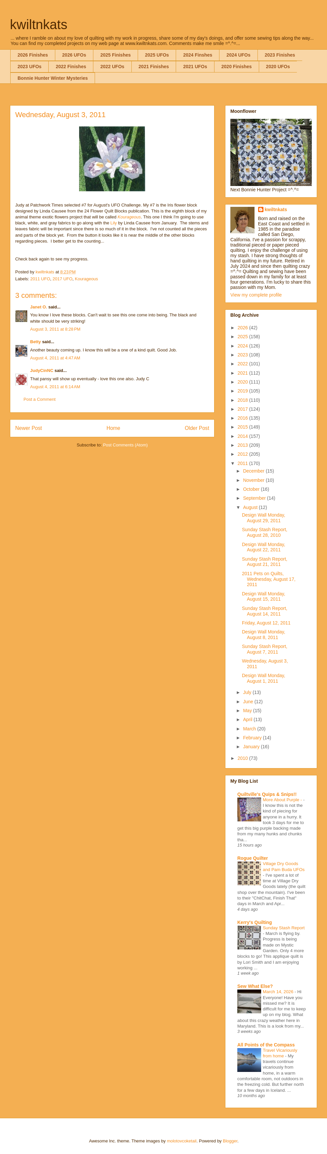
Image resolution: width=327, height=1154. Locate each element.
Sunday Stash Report (283, 927)
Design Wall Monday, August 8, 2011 (263, 634)
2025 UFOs (157, 55)
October (252, 489)
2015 (243, 427)
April (248, 719)
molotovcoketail (182, 1140)
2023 (243, 354)
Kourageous (129, 216)
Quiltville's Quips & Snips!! (267, 794)
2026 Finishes (33, 55)
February (253, 737)
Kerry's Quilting (254, 922)
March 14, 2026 (279, 991)
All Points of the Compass (266, 1044)
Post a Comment (39, 399)
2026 (243, 327)
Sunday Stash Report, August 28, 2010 (264, 532)
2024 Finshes (197, 55)
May (248, 710)
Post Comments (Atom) (125, 444)
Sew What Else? (255, 986)
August (250, 507)
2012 (243, 454)
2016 (243, 418)
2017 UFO (62, 278)
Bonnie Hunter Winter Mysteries (53, 78)
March (250, 728)
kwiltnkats (38, 24)
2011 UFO (40, 278)
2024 (243, 345)
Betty (35, 341)
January (252, 746)
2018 (243, 400)
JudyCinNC (41, 370)
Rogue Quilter (252, 858)
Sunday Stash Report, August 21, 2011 (264, 561)
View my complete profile (256, 295)
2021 (243, 373)
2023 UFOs (29, 66)
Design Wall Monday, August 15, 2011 (263, 596)
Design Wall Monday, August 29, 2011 (263, 517)
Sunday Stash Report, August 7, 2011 (264, 649)
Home (113, 428)
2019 (243, 390)
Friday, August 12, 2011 (266, 622)
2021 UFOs (195, 66)
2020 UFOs (278, 66)
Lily (114, 222)
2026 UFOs (74, 55)
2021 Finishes (154, 66)
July (248, 692)
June (248, 701)
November (254, 480)
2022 (243, 363)
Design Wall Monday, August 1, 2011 (263, 678)
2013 (243, 445)
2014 (243, 436)
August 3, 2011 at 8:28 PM (55, 329)
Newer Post (28, 428)
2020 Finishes (236, 66)
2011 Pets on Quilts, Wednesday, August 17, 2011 (269, 579)
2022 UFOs (112, 66)
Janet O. (38, 306)
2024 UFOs (238, 55)
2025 (243, 336)
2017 (243, 409)
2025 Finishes (115, 55)
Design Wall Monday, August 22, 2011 (263, 547)
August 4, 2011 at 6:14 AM (55, 386)
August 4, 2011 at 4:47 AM (55, 357)
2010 (243, 758)
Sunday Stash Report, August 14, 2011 (264, 611)
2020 (243, 382)
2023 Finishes (280, 55)
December (254, 471)
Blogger (230, 1140)
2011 (243, 463)
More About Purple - (283, 799)
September (255, 498)
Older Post (197, 428)
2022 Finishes (71, 66)
